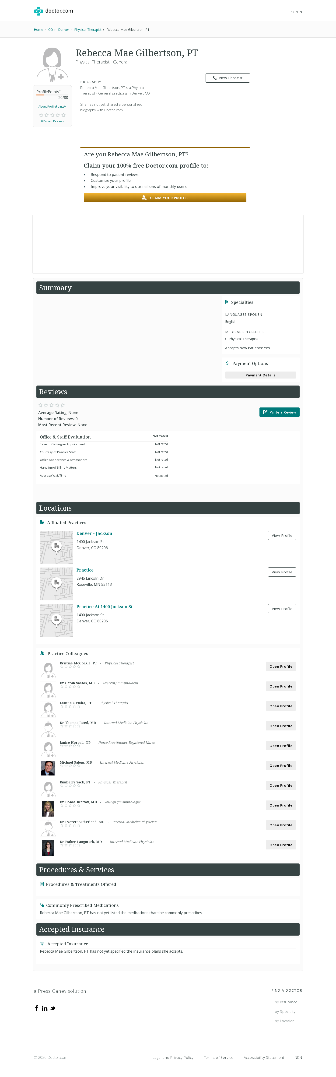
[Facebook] (36, 1008)
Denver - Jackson (94, 533)
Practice (85, 570)
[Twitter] (53, 1008)
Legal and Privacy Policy (173, 1057)
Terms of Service (219, 1057)
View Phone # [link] (228, 78)
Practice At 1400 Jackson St (105, 606)
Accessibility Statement (264, 1057)
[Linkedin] (45, 1008)
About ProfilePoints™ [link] (52, 107)
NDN (298, 1057)
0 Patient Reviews (52, 121)
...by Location (283, 1020)
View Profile (282, 535)
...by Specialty (284, 1011)
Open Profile (281, 666)
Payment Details (261, 375)
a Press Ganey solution (60, 991)
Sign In (296, 12)
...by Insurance (285, 1002)
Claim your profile (165, 198)
